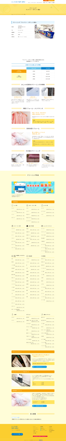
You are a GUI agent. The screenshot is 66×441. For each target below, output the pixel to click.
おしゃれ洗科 (43, 429)
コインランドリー (39, 2)
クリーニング (33, 2)
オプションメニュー (39, 366)
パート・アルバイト (14, 417)
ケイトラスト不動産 (17, 434)
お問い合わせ (51, 429)
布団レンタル (45, 2)
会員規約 (50, 431)
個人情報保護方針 (51, 430)
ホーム (29, 2)
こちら (16, 195)
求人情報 (53, 2)
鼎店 (18, 417)
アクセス (50, 427)
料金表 (50, 2)
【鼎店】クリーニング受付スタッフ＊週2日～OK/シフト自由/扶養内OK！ (27, 419)
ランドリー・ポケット (44, 430)
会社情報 (50, 426)
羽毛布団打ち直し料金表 (39, 405)
